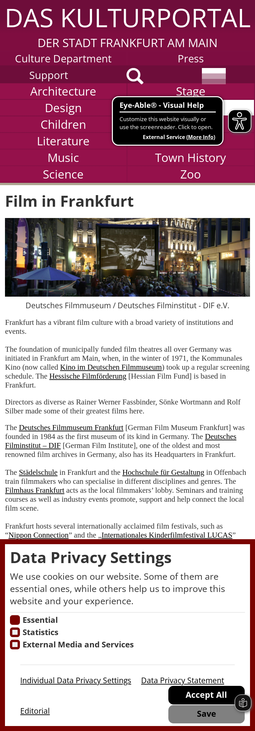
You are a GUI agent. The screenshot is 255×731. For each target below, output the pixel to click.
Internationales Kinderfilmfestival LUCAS (167, 535)
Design (63, 107)
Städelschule (38, 472)
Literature (63, 141)
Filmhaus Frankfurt (34, 490)
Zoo (190, 174)
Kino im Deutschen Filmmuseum (111, 367)
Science (63, 174)
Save (206, 713)
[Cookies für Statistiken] (15, 632)
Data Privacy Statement (182, 680)
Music (63, 157)
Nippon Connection (39, 535)
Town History (190, 157)
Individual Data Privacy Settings (75, 680)
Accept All (206, 694)
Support (48, 75)
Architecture (63, 91)
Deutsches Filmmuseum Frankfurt (71, 427)
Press (191, 58)
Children (63, 124)
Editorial (35, 710)
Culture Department (63, 58)
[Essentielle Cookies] (15, 620)
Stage (191, 91)
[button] (127, 25)
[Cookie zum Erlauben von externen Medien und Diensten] (15, 644)
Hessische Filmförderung (88, 376)
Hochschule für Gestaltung (163, 472)
